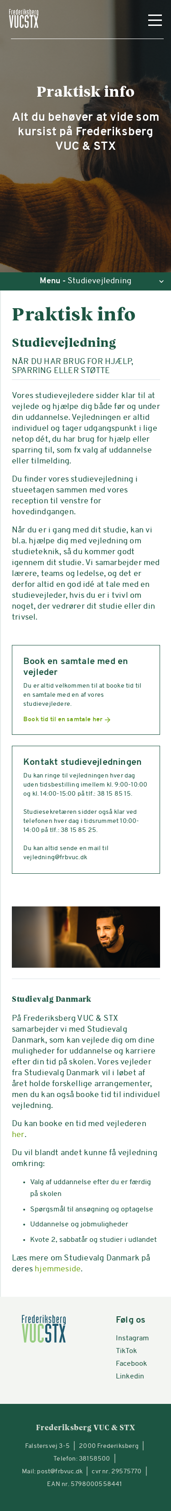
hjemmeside (58, 1269)
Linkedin (130, 1376)
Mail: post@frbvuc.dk (52, 1471)
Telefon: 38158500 (81, 1459)
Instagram (132, 1338)
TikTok (126, 1351)
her (18, 1135)
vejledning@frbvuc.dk (55, 857)
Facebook (131, 1364)
